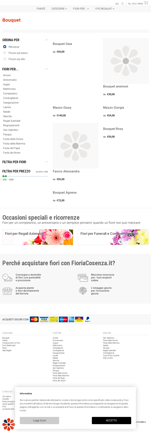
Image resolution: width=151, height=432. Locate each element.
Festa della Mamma (14, 143)
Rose (4, 348)
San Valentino (11, 129)
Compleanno (10, 93)
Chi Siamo (6, 396)
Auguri (7, 84)
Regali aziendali (109, 350)
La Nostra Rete (8, 409)
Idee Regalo (6, 350)
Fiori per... (81, 8)
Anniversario (10, 79)
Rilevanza (11, 46)
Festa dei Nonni (12, 152)
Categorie (59, 8)
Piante (41, 8)
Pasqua (7, 134)
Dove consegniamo (10, 401)
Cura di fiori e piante (111, 355)
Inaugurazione (11, 102)
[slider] (3, 176)
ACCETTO (111, 420)
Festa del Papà (11, 148)
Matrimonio (9, 88)
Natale (7, 111)
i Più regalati (104, 8)
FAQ (4, 406)
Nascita (7, 116)
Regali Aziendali (12, 120)
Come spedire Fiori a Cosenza (14, 404)
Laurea (7, 107)
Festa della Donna (13, 139)
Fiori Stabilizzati (9, 345)
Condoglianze (11, 98)
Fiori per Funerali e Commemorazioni (109, 234)
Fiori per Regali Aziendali (24, 234)
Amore (7, 75)
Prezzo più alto (14, 59)
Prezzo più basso (15, 52)
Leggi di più (39, 420)
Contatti (5, 399)
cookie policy (116, 400)
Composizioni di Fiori (11, 343)
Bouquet (5, 338)
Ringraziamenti (11, 125)
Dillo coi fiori (108, 358)
